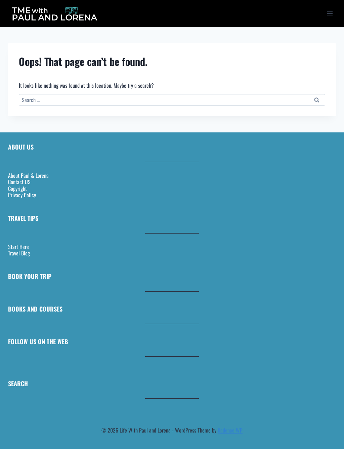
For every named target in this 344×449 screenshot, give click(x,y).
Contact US (19, 182)
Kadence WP (230, 430)
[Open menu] (330, 13)
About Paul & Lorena (28, 175)
